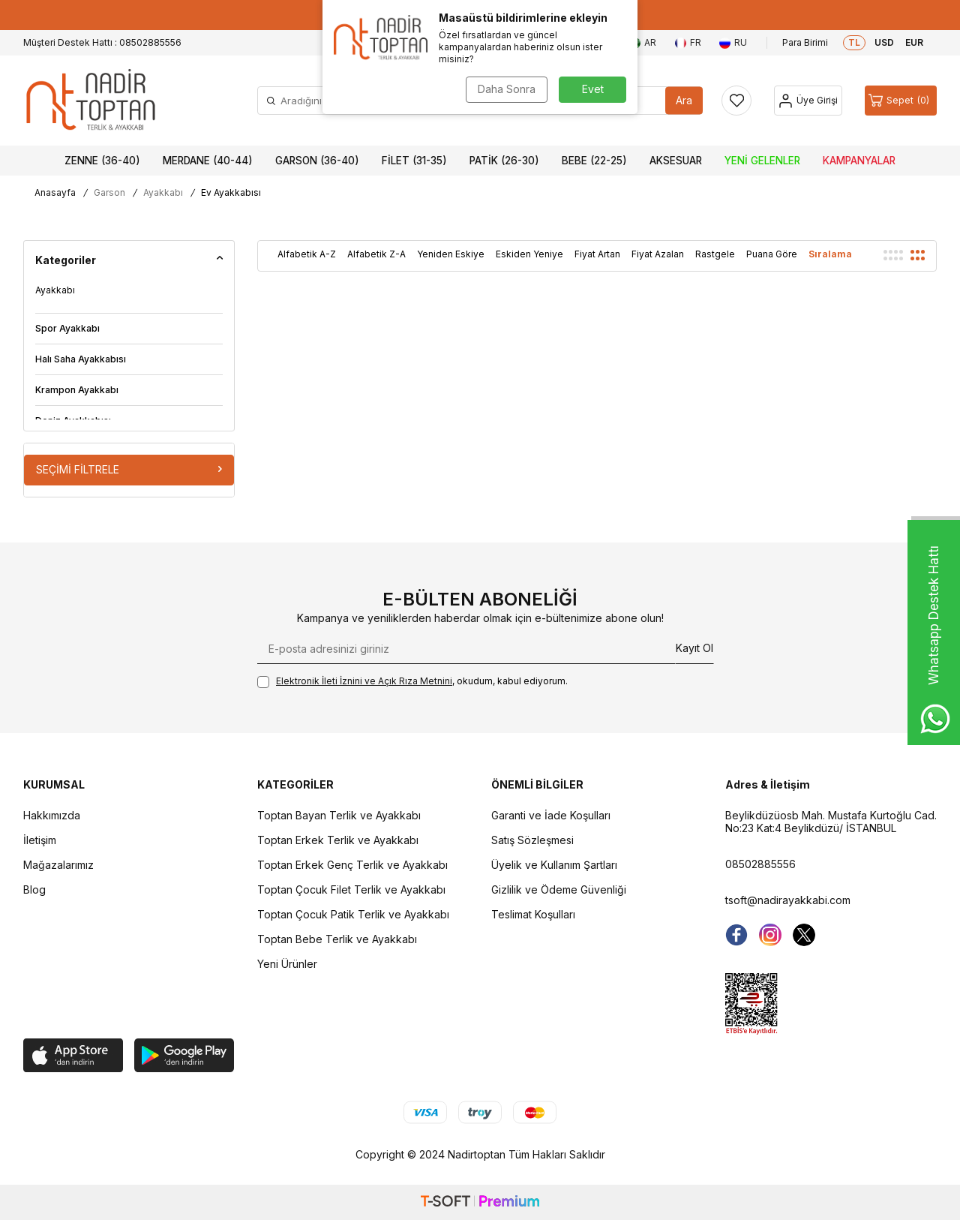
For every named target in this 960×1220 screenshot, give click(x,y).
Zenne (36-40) (102, 161)
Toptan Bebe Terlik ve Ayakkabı (337, 939)
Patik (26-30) (504, 161)
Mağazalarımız (58, 864)
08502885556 (760, 864)
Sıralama (830, 254)
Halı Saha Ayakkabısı (80, 359)
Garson (109, 192)
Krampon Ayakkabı (76, 389)
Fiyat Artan (597, 254)
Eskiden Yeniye (529, 254)
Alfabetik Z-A (376, 254)
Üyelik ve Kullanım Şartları (554, 864)
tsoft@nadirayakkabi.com (787, 900)
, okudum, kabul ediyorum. (412, 681)
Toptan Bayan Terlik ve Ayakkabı (339, 815)
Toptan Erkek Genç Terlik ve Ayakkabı (352, 864)
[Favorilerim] (737, 101)
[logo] (90, 100)
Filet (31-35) (414, 161)
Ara (684, 100)
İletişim (39, 840)
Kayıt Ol (694, 648)
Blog (34, 889)
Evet (593, 89)
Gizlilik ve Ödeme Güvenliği (558, 889)
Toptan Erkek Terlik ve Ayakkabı (337, 840)
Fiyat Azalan (658, 254)
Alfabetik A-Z (307, 254)
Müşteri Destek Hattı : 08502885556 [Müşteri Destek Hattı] (102, 42)
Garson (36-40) (317, 161)
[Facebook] (736, 935)
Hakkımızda (51, 815)
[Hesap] (808, 101)
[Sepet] (901, 101)
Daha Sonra (507, 89)
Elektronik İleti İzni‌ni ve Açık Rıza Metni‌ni (364, 681)
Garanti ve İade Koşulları (550, 815)
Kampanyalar (859, 161)
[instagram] (770, 935)
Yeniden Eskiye (450, 254)
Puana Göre (771, 254)
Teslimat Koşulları (533, 914)
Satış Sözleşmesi (532, 840)
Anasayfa (55, 192)
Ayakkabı (163, 192)
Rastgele (715, 254)
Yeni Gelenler (762, 161)
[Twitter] (804, 935)
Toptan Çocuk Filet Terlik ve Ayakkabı (351, 889)
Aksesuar (676, 161)
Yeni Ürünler (287, 963)
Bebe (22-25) (594, 161)
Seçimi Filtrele (129, 469)
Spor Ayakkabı (67, 328)
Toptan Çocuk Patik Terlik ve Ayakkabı (353, 914)
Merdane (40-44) (208, 161)
